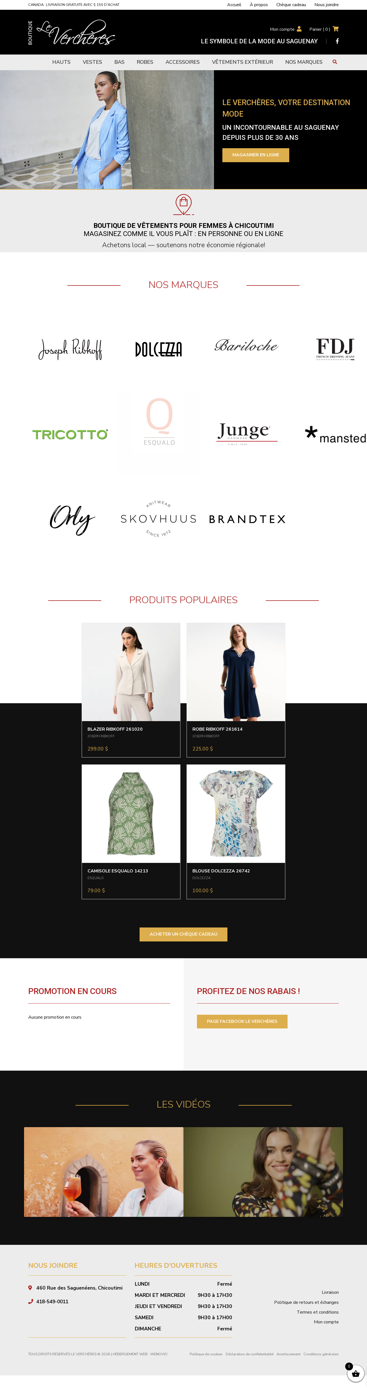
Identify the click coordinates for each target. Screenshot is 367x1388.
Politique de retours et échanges (306, 1302)
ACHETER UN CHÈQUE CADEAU (184, 934)
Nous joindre (326, 5)
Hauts (61, 62)
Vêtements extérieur (242, 62)
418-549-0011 (53, 1302)
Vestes (92, 62)
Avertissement (288, 1354)
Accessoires (183, 62)
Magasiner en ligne (256, 155)
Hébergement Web (130, 1354)
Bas (119, 62)
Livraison (330, 1293)
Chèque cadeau (291, 5)
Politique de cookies (206, 1354)
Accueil (234, 5)
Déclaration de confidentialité (250, 1354)
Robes (145, 62)
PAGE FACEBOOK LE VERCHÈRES (242, 1022)
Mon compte (281, 29)
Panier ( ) (319, 29)
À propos (259, 5)
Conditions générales (321, 1354)
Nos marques (304, 62)
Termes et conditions (318, 1312)
